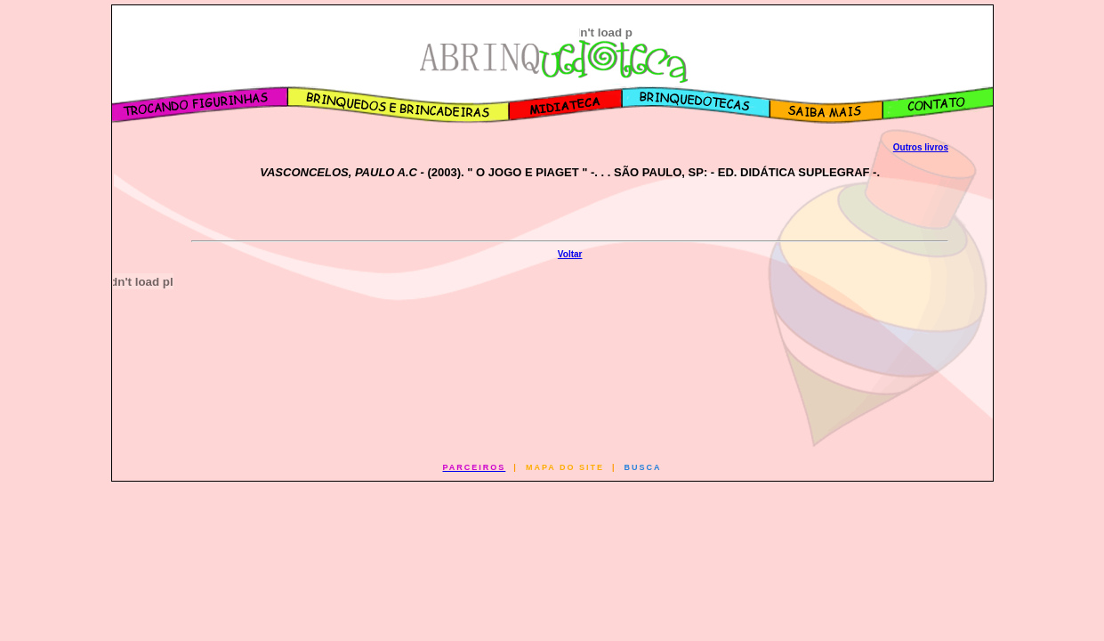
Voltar (570, 254)
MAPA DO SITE (565, 467)
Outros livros (920, 147)
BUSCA (643, 467)
